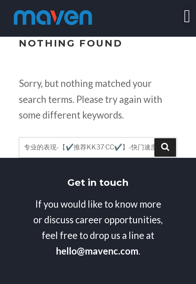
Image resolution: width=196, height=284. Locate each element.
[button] (187, 16)
